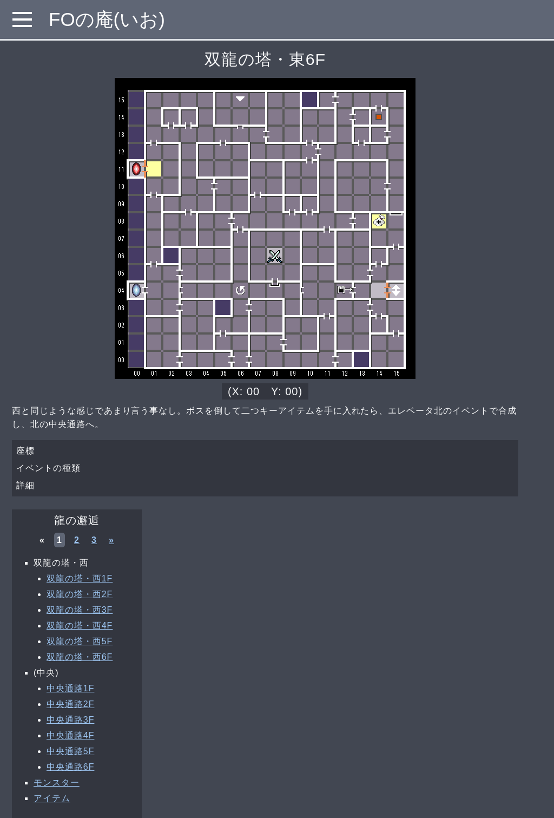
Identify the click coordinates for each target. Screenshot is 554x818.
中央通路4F (70, 735)
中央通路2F (70, 704)
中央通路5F (70, 751)
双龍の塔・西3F (80, 609)
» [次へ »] (111, 540)
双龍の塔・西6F (80, 657)
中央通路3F (70, 719)
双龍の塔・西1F (80, 578)
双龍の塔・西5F (80, 641)
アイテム (52, 798)
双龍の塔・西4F (80, 625)
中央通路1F (70, 688)
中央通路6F (70, 766)
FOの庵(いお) (107, 19)
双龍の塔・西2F (80, 594)
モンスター (57, 782)
